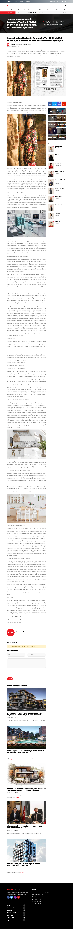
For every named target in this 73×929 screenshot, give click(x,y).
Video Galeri (52, 1)
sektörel (55, 10)
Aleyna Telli (58, 213)
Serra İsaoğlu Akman (58, 147)
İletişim (65, 927)
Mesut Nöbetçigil (59, 188)
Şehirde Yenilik (61, 10)
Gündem (18, 10)
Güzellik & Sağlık (25, 10)
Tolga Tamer (58, 155)
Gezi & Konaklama (10, 10)
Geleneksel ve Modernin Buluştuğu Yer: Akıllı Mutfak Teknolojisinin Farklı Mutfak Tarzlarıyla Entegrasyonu (54, 24)
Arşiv (57, 1)
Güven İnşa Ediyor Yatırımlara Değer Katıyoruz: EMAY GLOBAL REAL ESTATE (24, 827)
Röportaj (49, 10)
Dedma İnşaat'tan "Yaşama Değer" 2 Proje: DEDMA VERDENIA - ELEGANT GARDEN (25, 751)
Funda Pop (58, 221)
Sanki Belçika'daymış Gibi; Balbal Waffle (30, 13)
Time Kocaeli (12, 44)
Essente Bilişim (12, 927)
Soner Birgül (58, 205)
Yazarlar (21, 1)
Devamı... (22, 722)
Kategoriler (54, 21)
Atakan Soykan (59, 171)
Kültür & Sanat (41, 10)
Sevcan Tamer (59, 163)
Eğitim (2, 10)
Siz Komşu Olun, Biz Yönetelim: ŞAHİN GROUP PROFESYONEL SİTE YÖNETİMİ (23, 864)
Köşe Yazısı (33, 10)
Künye (16, 1)
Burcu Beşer (58, 196)
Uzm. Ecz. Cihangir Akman (60, 180)
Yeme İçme (69, 10)
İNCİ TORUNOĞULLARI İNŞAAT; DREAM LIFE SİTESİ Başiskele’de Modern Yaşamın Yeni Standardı (24, 714)
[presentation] (16, 673)
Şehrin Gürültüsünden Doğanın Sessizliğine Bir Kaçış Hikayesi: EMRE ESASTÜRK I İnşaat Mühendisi (26, 789)
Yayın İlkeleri (28, 1)
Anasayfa (47, 21)
